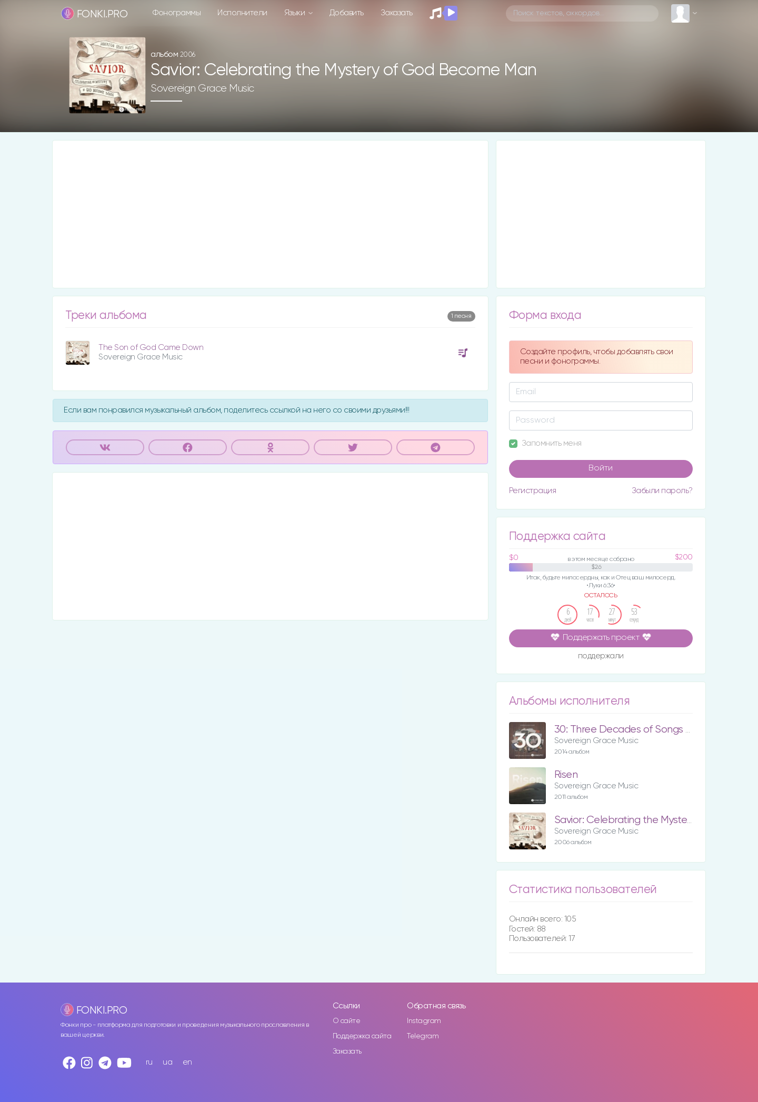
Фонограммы (177, 13)
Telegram (422, 1036)
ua (167, 1062)
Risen (566, 774)
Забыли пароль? (662, 491)
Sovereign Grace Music (202, 88)
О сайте (347, 1021)
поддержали (601, 657)
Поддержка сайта (362, 1036)
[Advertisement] (270, 214)
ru (149, 1062)
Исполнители (242, 13)
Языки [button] (295, 13)
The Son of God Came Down (150, 348)
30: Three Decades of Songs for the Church (652, 729)
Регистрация (532, 491)
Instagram (424, 1021)
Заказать (397, 13)
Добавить (347, 13)
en (187, 1062)
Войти (601, 468)
